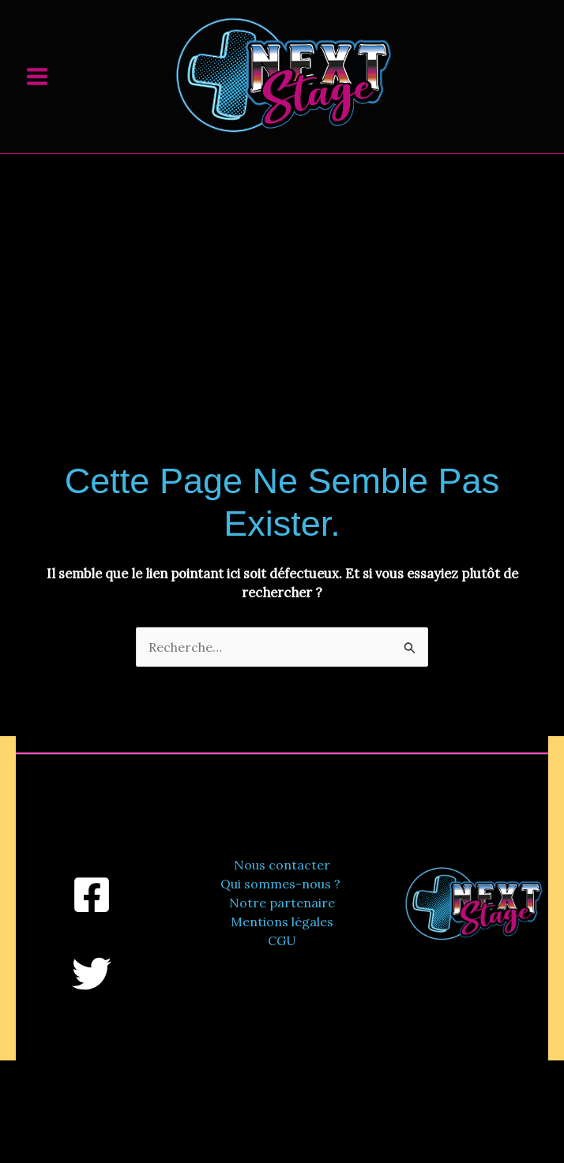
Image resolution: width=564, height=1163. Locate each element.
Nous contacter (282, 865)
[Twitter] (91, 973)
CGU (282, 940)
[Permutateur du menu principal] (37, 76)
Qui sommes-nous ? (282, 884)
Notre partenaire (282, 903)
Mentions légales (282, 921)
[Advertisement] (282, 272)
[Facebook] (91, 894)
